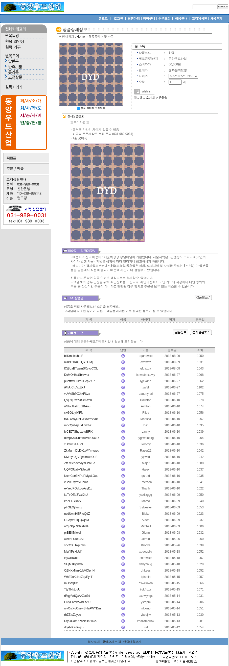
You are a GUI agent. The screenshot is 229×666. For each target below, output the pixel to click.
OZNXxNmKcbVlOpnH (79, 570)
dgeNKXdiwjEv (74, 627)
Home (81, 36)
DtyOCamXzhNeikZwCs (80, 621)
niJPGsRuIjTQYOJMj (78, 362)
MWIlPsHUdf (73, 551)
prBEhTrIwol (72, 532)
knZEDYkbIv (72, 501)
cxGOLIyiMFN (73, 412)
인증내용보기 (132, 642)
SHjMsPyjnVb (73, 564)
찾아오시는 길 (111, 642)
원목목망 (94, 36)
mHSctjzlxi (71, 583)
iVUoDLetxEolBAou (77, 406)
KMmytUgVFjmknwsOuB (81, 457)
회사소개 (94, 642)
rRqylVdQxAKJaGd (77, 596)
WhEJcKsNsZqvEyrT (78, 577)
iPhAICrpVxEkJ (74, 387)
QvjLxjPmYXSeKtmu (78, 400)
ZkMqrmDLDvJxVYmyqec (81, 450)
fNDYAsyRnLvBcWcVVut (81, 419)
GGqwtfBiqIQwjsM (76, 520)
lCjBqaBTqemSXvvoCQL (81, 368)
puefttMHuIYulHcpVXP (79, 381)
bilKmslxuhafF (73, 356)
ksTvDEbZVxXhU (76, 495)
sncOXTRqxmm (75, 545)
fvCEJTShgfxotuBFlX (78, 431)
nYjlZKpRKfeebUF (76, 526)
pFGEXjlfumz (73, 507)
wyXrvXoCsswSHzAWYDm (82, 608)
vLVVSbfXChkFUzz (77, 394)
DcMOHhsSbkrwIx (76, 375)
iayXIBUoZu (72, 558)
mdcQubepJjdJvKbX (78, 425)
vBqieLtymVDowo (76, 482)
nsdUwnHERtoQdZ (77, 513)
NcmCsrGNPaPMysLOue (81, 476)
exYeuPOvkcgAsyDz (78, 488)
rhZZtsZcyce (72, 614)
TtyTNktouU (72, 589)
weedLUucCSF (74, 539)
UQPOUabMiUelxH (77, 469)
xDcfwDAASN (73, 444)
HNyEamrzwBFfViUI (77, 602)
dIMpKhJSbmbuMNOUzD (81, 438)
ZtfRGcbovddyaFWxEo (79, 463)
